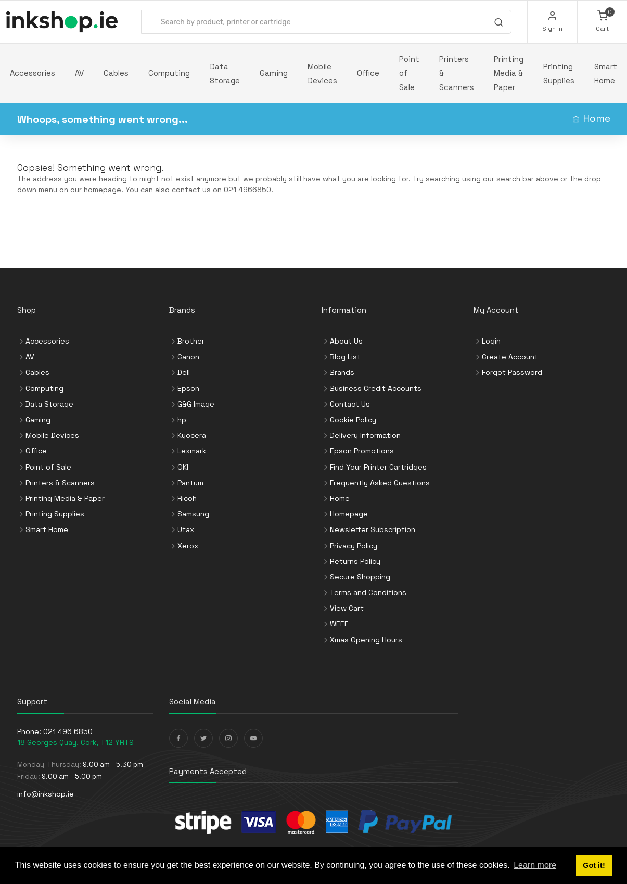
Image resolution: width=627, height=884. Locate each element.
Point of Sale (409, 73)
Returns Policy (355, 561)
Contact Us (350, 404)
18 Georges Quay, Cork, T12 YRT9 (75, 742)
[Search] (498, 23)
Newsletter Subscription (372, 529)
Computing (169, 73)
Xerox (187, 545)
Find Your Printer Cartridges (378, 467)
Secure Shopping (360, 577)
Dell (183, 372)
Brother (190, 341)
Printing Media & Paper (508, 73)
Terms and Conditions (368, 592)
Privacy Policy (353, 545)
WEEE (339, 623)
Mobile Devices (322, 73)
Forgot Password (512, 372)
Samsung (193, 514)
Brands (342, 372)
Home (596, 118)
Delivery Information (365, 435)
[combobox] (326, 22)
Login (491, 341)
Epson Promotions (362, 451)
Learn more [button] (535, 865)
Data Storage (225, 73)
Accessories (32, 73)
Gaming (274, 73)
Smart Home (605, 73)
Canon (188, 356)
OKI (182, 467)
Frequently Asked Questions (380, 482)
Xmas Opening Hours (366, 640)
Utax (185, 529)
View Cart (347, 608)
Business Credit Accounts (375, 388)
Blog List (345, 356)
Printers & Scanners (456, 73)
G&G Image (195, 404)
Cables (116, 73)
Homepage (349, 514)
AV (79, 73)
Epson (188, 388)
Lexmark (191, 451)
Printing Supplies (558, 73)
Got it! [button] (594, 865)
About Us (346, 341)
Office (368, 73)
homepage (102, 189)
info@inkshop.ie (45, 794)
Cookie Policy (353, 419)
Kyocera (191, 435)
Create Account (510, 356)
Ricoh (187, 498)
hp (181, 419)
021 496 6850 (68, 731)
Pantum (190, 482)
